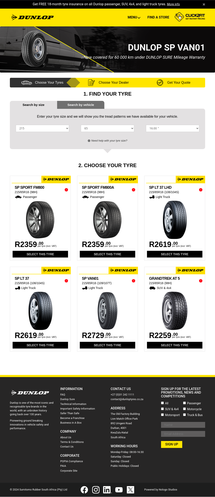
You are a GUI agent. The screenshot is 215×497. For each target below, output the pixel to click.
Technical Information (73, 404)
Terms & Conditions (72, 442)
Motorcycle (194, 409)
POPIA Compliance (71, 461)
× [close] (203, 4)
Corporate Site (68, 470)
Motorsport (172, 415)
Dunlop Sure (67, 399)
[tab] (80, 105)
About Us (65, 437)
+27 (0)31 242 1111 (122, 394)
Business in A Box (70, 422)
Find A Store (158, 18)
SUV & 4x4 (172, 409)
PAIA (63, 466)
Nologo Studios (168, 489)
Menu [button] (133, 18)
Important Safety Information (77, 408)
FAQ (62, 394)
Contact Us (66, 446)
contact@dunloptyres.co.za (127, 399)
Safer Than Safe (69, 413)
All (166, 403)
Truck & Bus (195, 415)
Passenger (194, 403)
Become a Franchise (72, 418)
